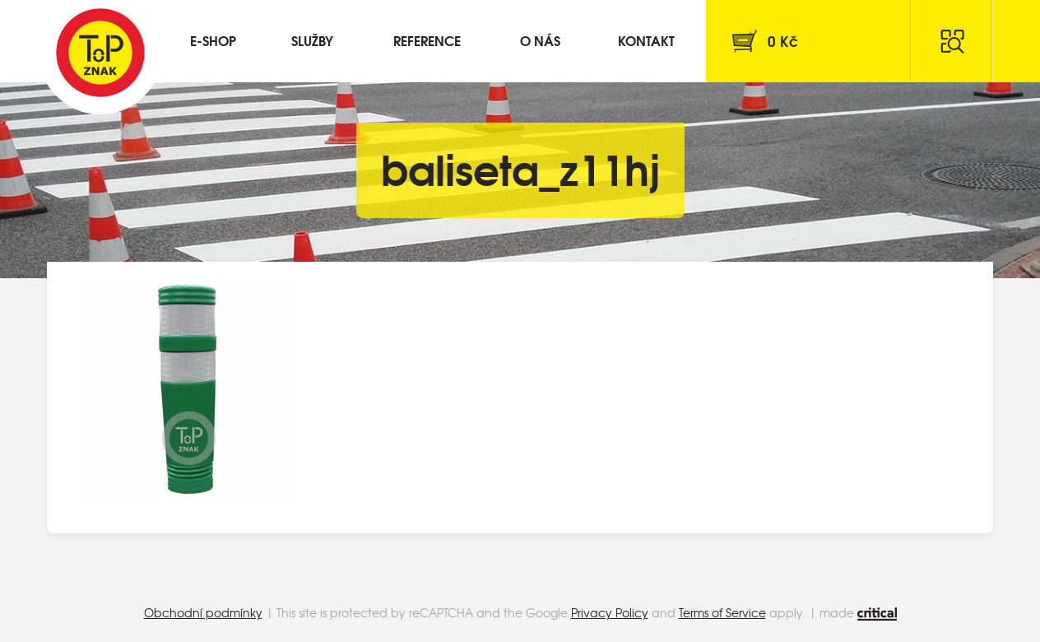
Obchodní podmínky (203, 612)
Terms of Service (722, 612)
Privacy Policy (609, 612)
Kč (783, 41)
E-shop (213, 40)
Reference (427, 40)
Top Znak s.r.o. (100, 52)
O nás (540, 40)
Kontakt (646, 40)
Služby (312, 40)
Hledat (952, 41)
